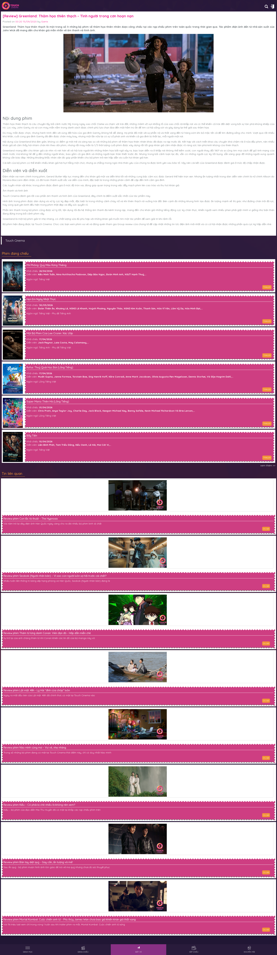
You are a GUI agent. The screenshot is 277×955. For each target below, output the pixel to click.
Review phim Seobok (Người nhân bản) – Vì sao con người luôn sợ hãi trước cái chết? (55, 575)
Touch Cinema (15, 240)
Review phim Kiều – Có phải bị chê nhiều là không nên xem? (39, 804)
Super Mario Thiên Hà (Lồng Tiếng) (47, 401)
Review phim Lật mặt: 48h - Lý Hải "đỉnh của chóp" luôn (37, 690)
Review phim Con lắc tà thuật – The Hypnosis (31, 518)
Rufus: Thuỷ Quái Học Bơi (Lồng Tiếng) (49, 367)
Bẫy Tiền (31, 435)
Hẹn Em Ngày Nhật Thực (41, 299)
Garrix (44, 21)
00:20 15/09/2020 (26, 21)
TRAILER (267, 287)
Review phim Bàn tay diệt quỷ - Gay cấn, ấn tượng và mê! (38, 862)
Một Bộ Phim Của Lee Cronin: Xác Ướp (49, 333)
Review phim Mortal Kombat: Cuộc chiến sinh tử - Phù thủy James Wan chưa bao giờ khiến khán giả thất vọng (70, 919)
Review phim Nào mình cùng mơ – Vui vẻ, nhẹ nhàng (35, 747)
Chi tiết (266, 529)
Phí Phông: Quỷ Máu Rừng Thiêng (46, 265)
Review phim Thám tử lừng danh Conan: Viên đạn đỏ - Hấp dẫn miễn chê (47, 633)
